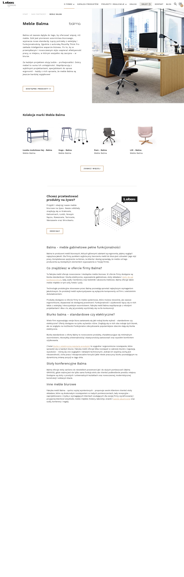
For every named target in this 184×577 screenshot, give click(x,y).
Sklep (145, 4)
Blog (168, 4)
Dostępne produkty (38, 89)
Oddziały (55, 231)
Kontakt (159, 4)
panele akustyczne (121, 399)
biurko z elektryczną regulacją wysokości (71, 346)
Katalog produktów (87, 4)
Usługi (133, 4)
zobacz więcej (92, 169)
